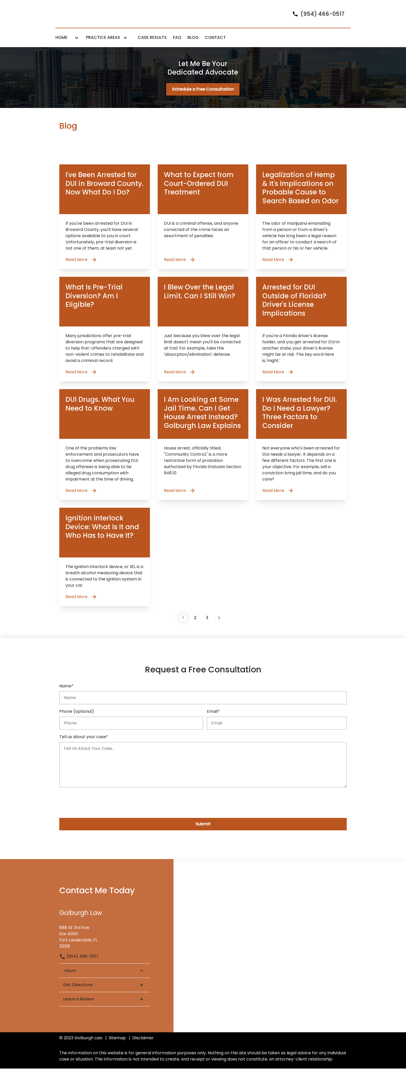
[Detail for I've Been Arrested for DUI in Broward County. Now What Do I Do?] (104, 223)
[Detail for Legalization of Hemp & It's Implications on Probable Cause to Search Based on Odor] (301, 223)
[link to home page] (87, 17)
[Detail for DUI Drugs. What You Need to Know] (104, 451)
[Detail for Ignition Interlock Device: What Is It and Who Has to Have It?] (104, 563)
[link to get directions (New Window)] (104, 942)
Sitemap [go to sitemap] (117, 1044)
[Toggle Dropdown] (77, 44)
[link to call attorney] (316, 17)
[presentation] (98, 808)
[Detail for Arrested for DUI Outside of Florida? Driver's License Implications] (301, 335)
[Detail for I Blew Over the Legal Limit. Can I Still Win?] (203, 335)
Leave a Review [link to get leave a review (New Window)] (103, 1006)
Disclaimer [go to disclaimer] (143, 1044)
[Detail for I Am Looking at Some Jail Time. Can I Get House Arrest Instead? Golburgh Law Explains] (203, 451)
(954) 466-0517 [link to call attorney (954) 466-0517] (79, 963)
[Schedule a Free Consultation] (203, 96)
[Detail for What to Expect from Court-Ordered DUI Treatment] (203, 223)
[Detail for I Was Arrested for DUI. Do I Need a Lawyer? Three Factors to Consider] (301, 451)
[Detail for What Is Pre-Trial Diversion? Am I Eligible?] (104, 335)
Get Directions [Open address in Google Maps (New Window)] (103, 991)
